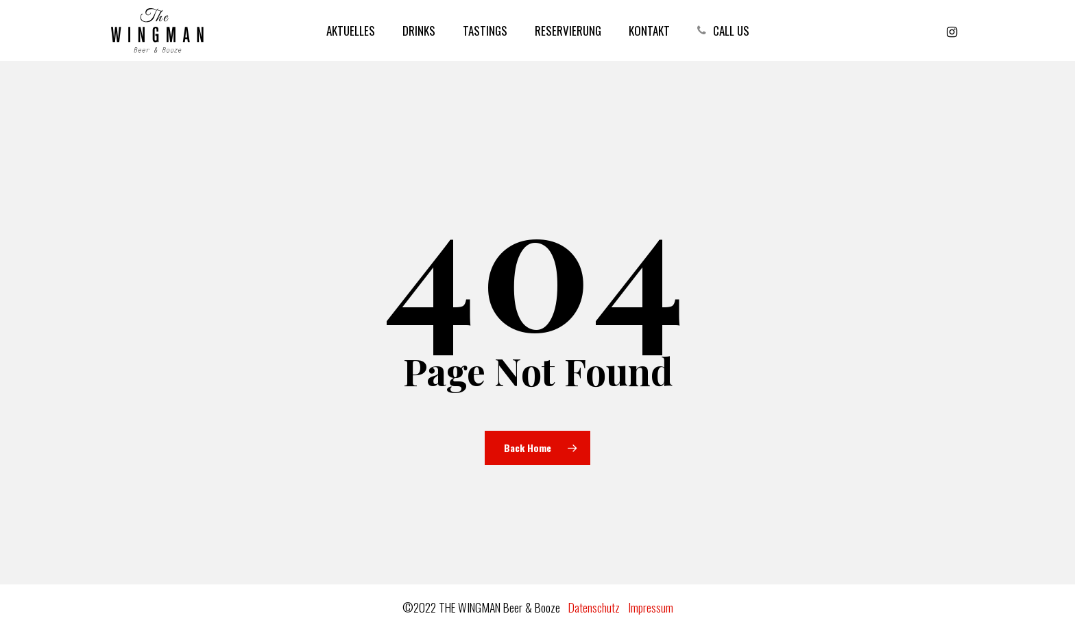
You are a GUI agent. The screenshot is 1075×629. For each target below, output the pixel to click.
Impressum (650, 607)
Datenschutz (594, 607)
